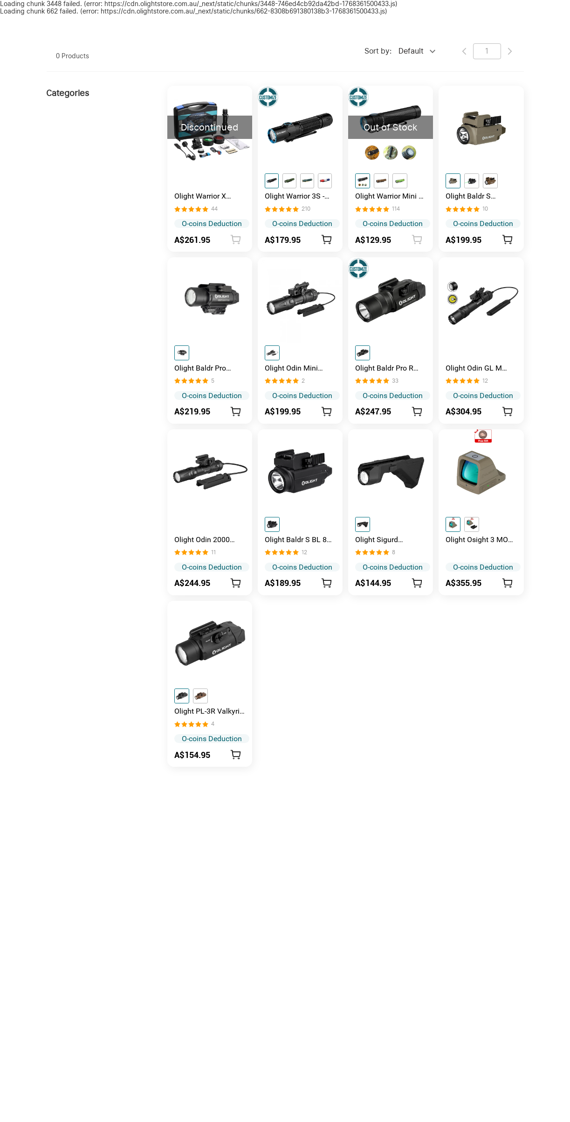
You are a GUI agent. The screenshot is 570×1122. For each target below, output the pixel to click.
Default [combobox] (411, 51)
